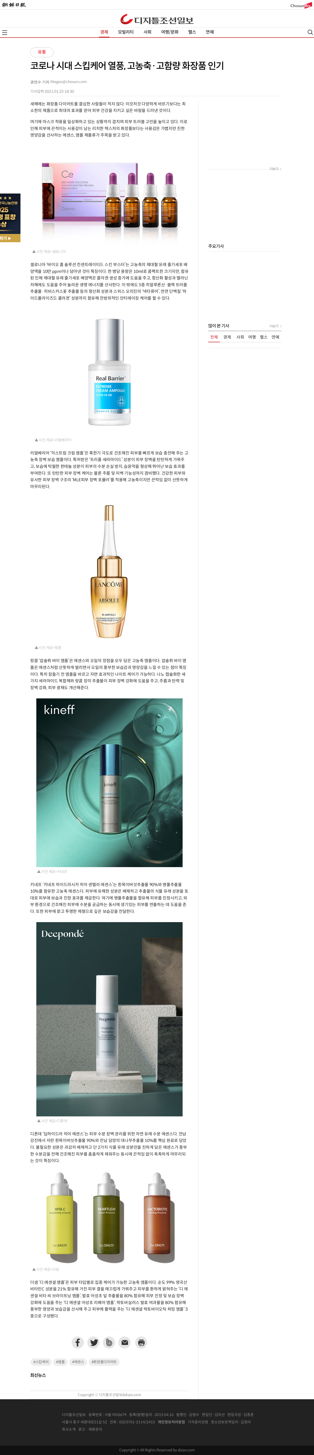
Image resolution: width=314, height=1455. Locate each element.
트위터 (93, 1342)
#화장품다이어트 (104, 1362)
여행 (252, 337)
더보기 (274, 169)
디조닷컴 (157, 19)
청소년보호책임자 (224, 1422)
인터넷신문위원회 (267, 1422)
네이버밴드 (109, 1342)
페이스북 (78, 1342)
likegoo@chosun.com (68, 82)
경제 (104, 32)
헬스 (192, 32)
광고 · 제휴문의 (90, 1429)
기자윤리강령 (198, 1422)
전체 (214, 337)
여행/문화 (169, 32)
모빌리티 (126, 32)
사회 (147, 32)
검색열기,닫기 (310, 32)
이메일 (124, 1342)
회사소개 (69, 1429)
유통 (42, 52)
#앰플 (60, 1362)
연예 (210, 32)
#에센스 (78, 1362)
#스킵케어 (41, 1362)
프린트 (141, 1342)
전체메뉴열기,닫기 (4, 32)
